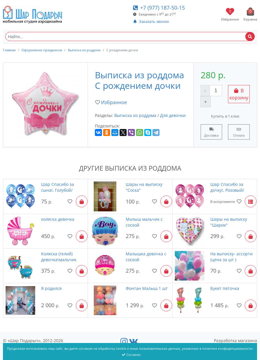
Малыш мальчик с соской (144, 222)
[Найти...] (130, 36)
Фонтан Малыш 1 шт (147, 288)
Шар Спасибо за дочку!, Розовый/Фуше (227, 187)
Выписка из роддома (84, 50)
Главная (9, 50)
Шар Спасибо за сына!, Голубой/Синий (57, 187)
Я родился (51, 288)
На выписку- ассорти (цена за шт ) (231, 256)
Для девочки (173, 115)
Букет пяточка (224, 288)
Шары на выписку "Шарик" (228, 222)
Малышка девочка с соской (146, 256)
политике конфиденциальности (227, 348)
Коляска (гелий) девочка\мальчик (58, 256)
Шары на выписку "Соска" (144, 187)
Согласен (131, 354)
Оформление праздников (41, 50)
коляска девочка (57, 219)
